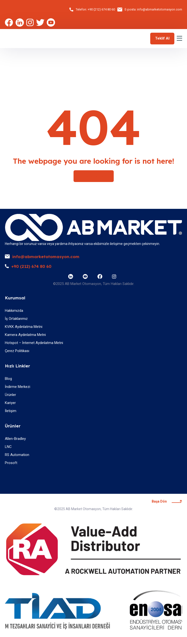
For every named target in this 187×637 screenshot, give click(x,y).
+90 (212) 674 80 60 (101, 9)
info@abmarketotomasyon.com (159, 9)
